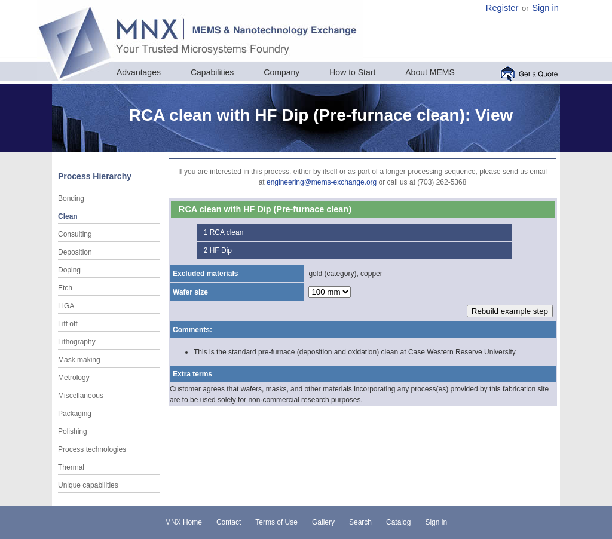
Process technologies (92, 449)
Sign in (545, 8)
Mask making (79, 360)
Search (360, 522)
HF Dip (221, 250)
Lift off (67, 324)
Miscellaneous (80, 395)
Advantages (139, 72)
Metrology (74, 377)
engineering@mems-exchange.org (322, 182)
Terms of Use (276, 522)
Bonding (71, 198)
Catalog (398, 522)
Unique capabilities (88, 485)
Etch (65, 288)
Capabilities (212, 72)
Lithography (77, 342)
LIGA (66, 306)
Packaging (74, 413)
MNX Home (183, 522)
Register (502, 8)
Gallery (323, 522)
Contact (228, 522)
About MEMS (429, 72)
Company (281, 72)
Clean (68, 216)
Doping (69, 270)
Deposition (75, 252)
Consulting (75, 234)
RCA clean (227, 232)
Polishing (72, 431)
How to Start (352, 72)
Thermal (71, 467)
